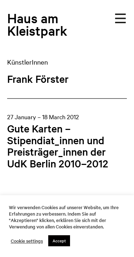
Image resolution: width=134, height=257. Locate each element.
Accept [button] (59, 240)
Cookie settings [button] (27, 241)
